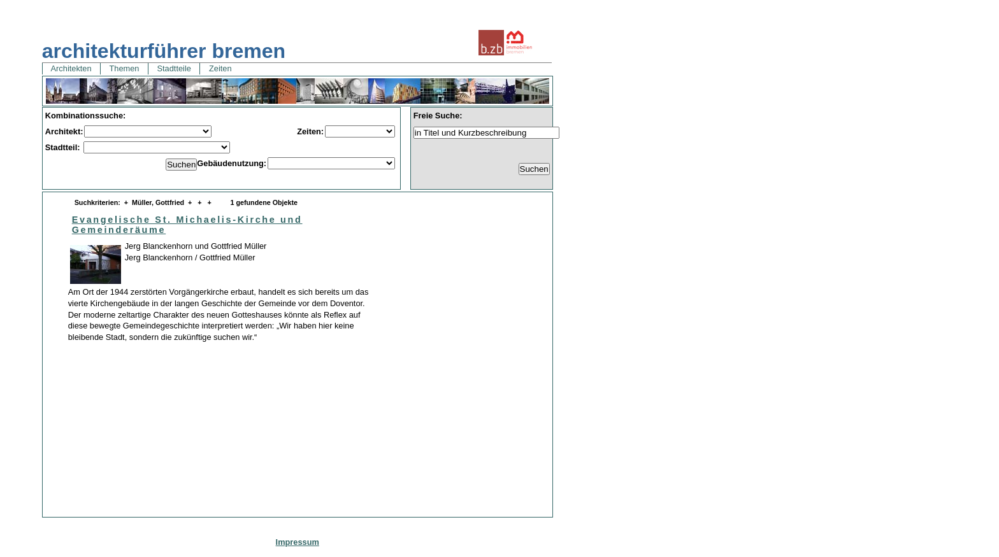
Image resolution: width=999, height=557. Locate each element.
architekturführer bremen (163, 50)
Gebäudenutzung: (231, 163)
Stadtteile (174, 68)
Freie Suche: (438, 115)
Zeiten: (310, 131)
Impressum (297, 542)
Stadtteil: (63, 147)
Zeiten (220, 68)
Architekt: (64, 131)
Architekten (71, 68)
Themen (124, 68)
